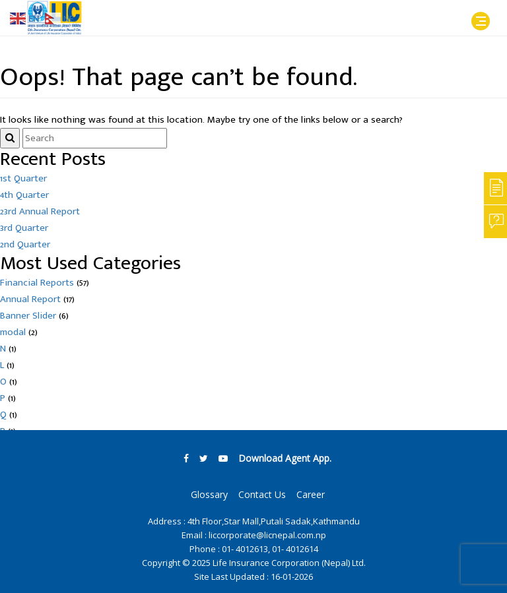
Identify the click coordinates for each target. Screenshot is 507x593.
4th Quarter (24, 195)
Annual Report (30, 299)
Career (310, 494)
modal (13, 332)
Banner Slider (28, 315)
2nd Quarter (25, 244)
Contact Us (262, 494)
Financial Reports (37, 282)
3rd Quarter (24, 228)
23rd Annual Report (40, 211)
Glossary (209, 494)
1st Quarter (23, 178)
